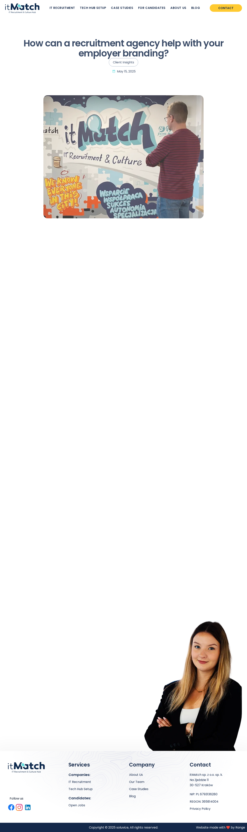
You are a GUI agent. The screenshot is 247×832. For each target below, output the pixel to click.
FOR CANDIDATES (152, 8)
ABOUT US (178, 8)
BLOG (195, 8)
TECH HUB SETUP (93, 8)
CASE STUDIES (122, 8)
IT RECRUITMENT (62, 8)
